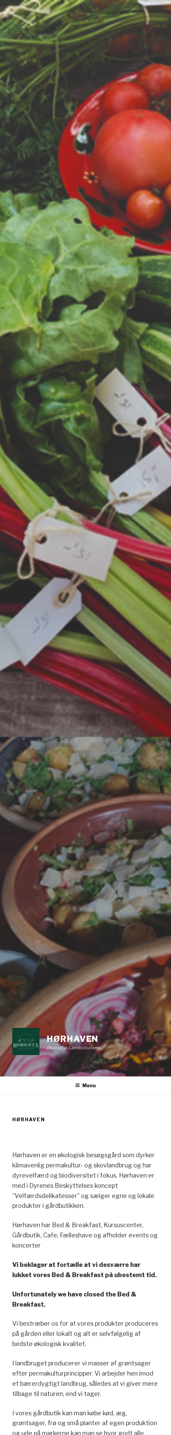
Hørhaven (73, 1039)
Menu (85, 1085)
